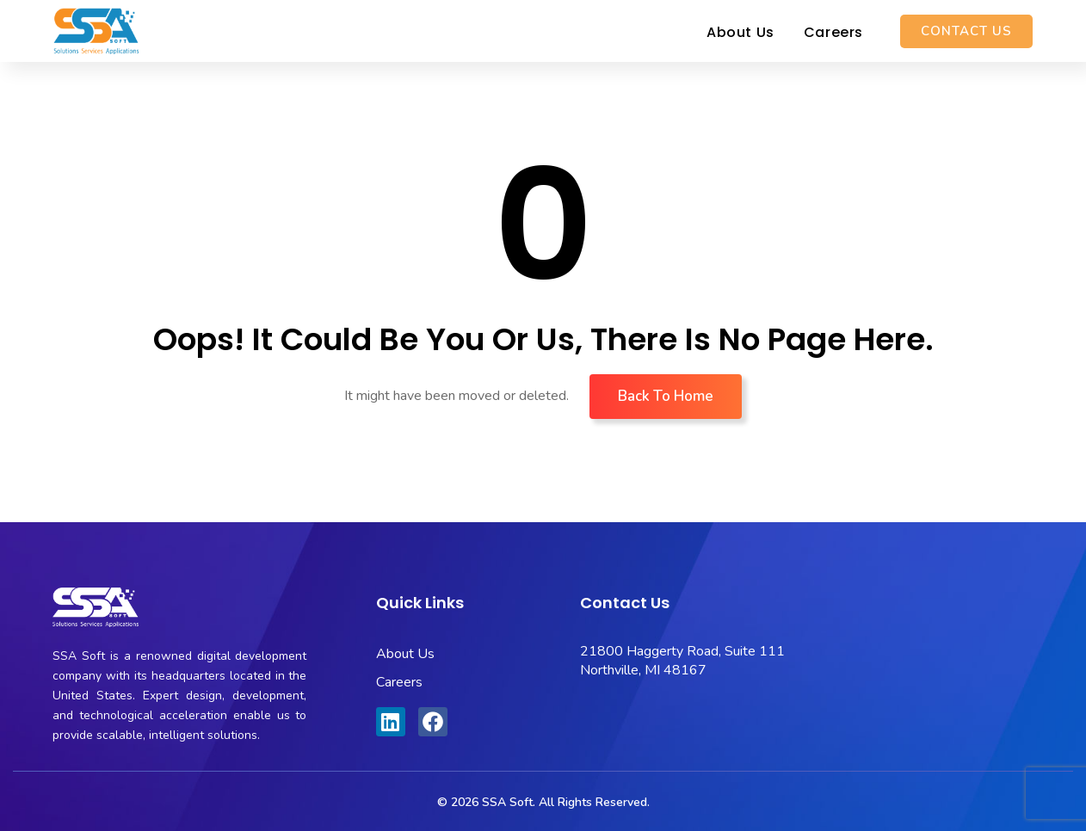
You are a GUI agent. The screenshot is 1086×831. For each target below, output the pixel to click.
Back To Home (665, 396)
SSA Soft (507, 802)
